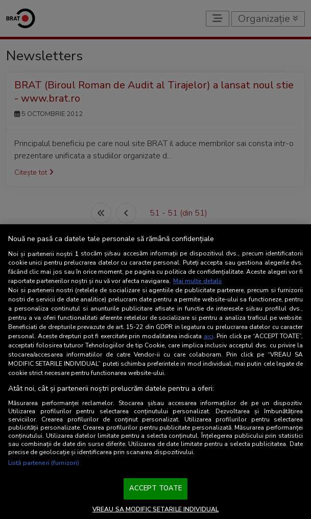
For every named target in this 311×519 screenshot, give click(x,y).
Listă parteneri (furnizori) (43, 463)
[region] (155, 371)
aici (208, 336)
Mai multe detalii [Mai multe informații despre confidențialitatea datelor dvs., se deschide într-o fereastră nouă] (197, 281)
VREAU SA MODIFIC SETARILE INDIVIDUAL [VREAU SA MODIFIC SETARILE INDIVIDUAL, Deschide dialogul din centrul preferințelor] (155, 509)
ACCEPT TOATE (155, 488)
